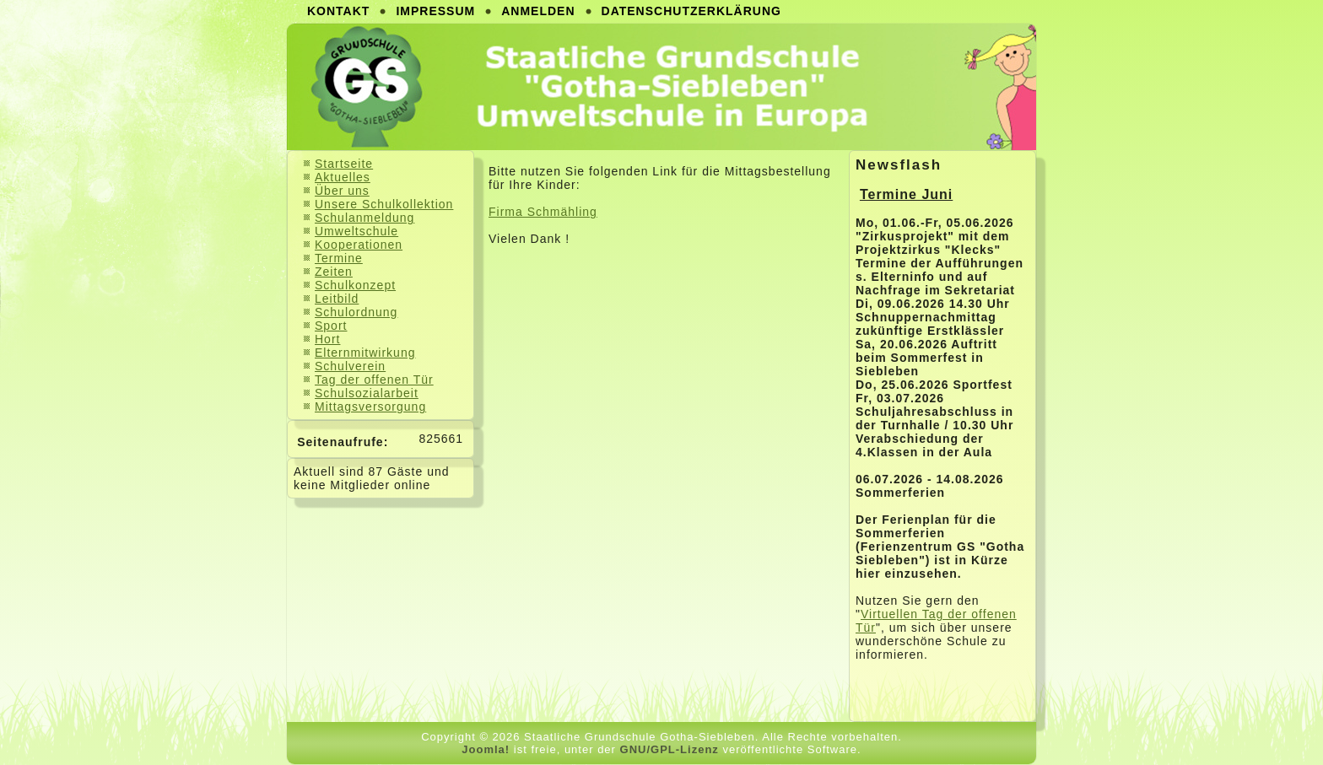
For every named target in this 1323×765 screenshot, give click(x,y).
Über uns (342, 190)
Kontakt (338, 11)
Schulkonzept (355, 285)
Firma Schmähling (543, 211)
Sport (331, 325)
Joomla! (486, 749)
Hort (327, 339)
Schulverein (350, 366)
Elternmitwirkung (365, 352)
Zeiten (334, 271)
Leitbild (337, 298)
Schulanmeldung (364, 217)
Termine (339, 258)
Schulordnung (356, 312)
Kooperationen (358, 244)
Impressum (435, 11)
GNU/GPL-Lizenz (669, 749)
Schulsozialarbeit (366, 393)
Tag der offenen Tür (374, 379)
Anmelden (538, 11)
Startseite (344, 163)
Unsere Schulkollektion (384, 204)
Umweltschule (356, 231)
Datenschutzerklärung (691, 11)
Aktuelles (342, 177)
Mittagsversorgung (370, 406)
